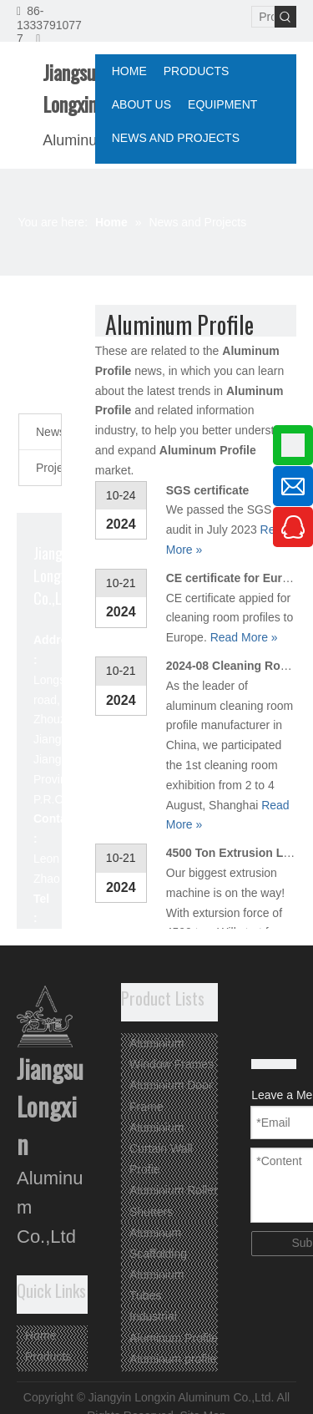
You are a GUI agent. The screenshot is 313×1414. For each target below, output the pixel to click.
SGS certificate (208, 490)
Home (40, 1335)
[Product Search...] (263, 17)
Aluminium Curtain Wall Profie (161, 1148)
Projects (48, 467)
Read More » (244, 637)
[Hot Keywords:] (285, 17)
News (48, 431)
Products (48, 1356)
